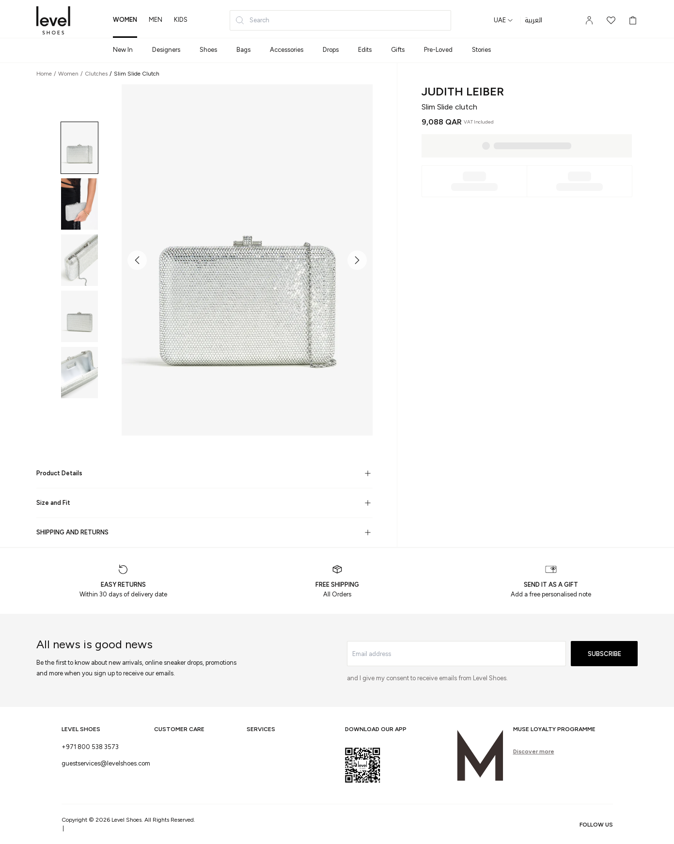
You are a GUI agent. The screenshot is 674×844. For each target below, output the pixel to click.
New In (123, 49)
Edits (365, 49)
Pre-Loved (438, 49)
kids (181, 19)
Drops (331, 49)
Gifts (398, 49)
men (155, 19)
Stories (481, 49)
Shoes (208, 49)
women (125, 19)
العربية (533, 20)
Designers (166, 49)
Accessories (286, 49)
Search (252, 20)
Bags (243, 49)
